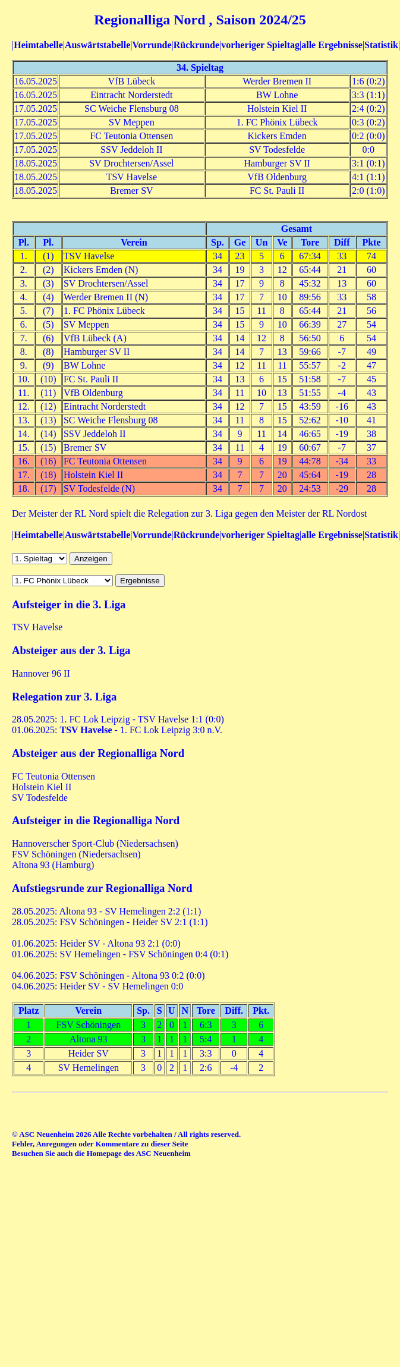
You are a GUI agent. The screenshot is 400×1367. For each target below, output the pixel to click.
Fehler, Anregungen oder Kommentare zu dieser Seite (100, 1143)
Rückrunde (196, 45)
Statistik (381, 45)
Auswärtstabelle (97, 45)
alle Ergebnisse (332, 45)
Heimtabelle (38, 45)
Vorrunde (151, 45)
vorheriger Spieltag (260, 45)
